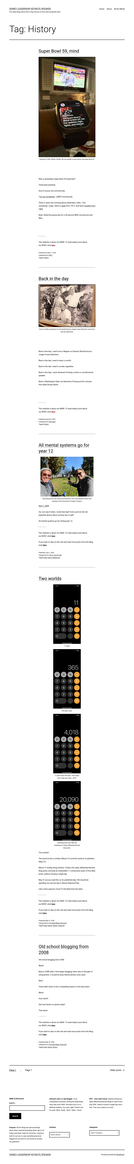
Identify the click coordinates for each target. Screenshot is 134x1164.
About (109, 9)
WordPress (120, 1155)
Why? (50, 255)
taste (63, 206)
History (46, 258)
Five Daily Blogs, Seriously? (58, 923)
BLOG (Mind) (119, 9)
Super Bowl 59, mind (59, 51)
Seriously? (52, 422)
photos (55, 1047)
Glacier (49, 926)
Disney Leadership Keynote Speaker (30, 8)
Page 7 (28, 1070)
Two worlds (50, 578)
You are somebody (47, 197)
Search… (12, 1103)
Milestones (56, 558)
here (53, 536)
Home (101, 9)
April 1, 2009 (44, 506)
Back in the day (54, 278)
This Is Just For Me (55, 555)
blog (45, 558)
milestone (61, 926)
